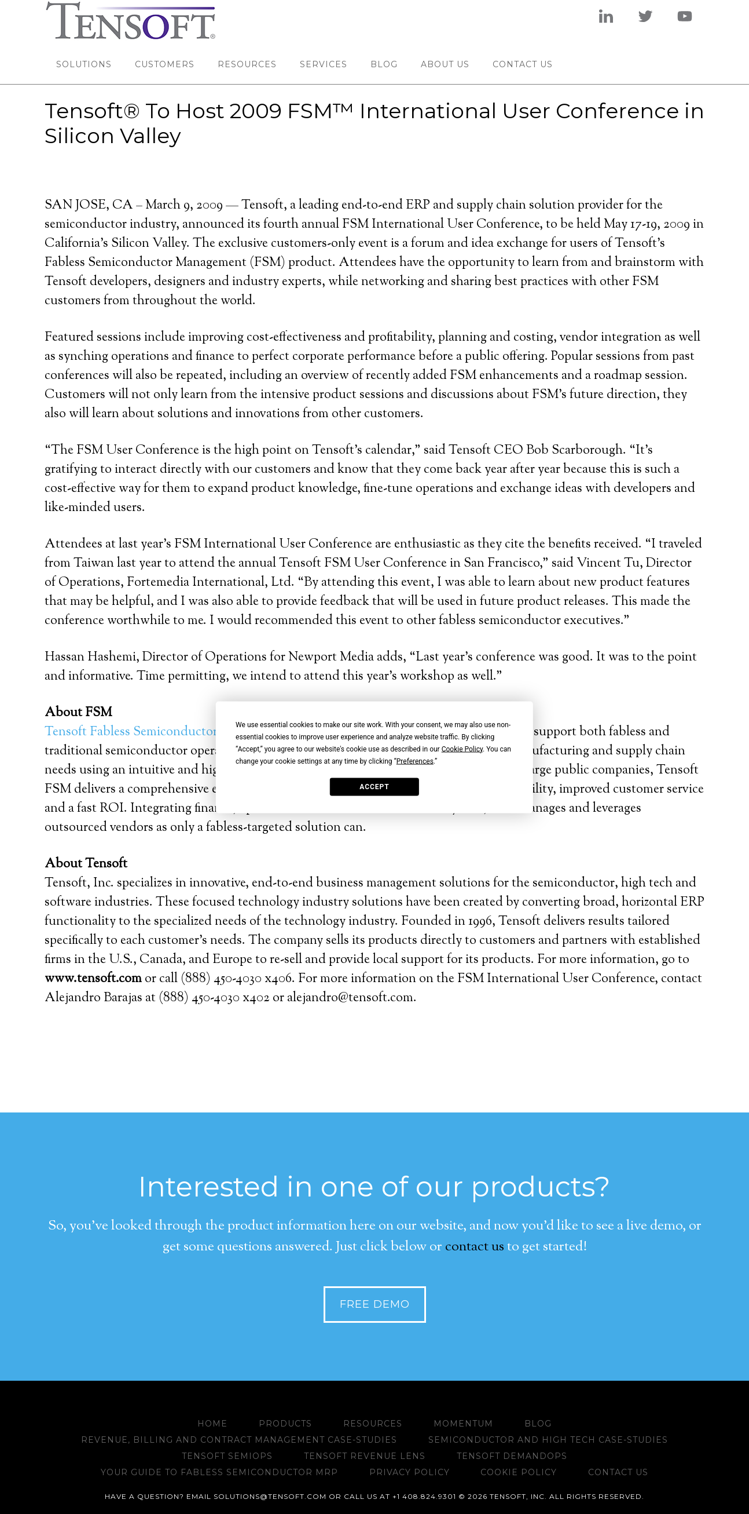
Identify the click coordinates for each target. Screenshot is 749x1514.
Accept (374, 787)
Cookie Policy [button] (462, 749)
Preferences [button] (415, 761)
